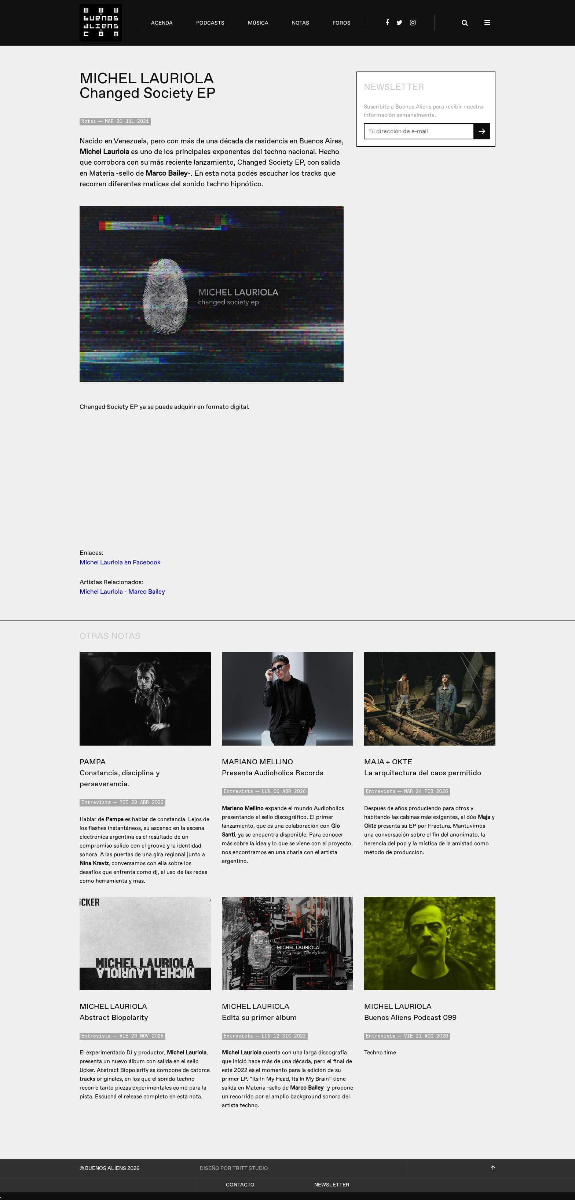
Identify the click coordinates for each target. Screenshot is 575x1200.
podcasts (210, 23)
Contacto (240, 1185)
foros (342, 23)
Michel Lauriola (101, 592)
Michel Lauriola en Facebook (120, 562)
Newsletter (331, 1185)
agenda (162, 23)
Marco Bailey (146, 592)
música (258, 23)
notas (300, 23)
